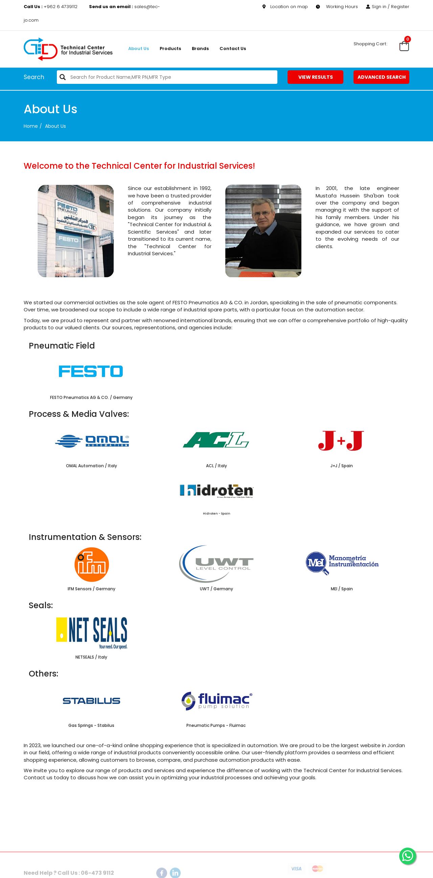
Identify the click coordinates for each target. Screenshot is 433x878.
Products (170, 48)
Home (31, 126)
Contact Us (233, 48)
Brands (200, 48)
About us (138, 48)
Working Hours (337, 6)
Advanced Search (382, 77)
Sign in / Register (387, 6)
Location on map (285, 6)
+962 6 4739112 (51, 6)
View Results (315, 77)
